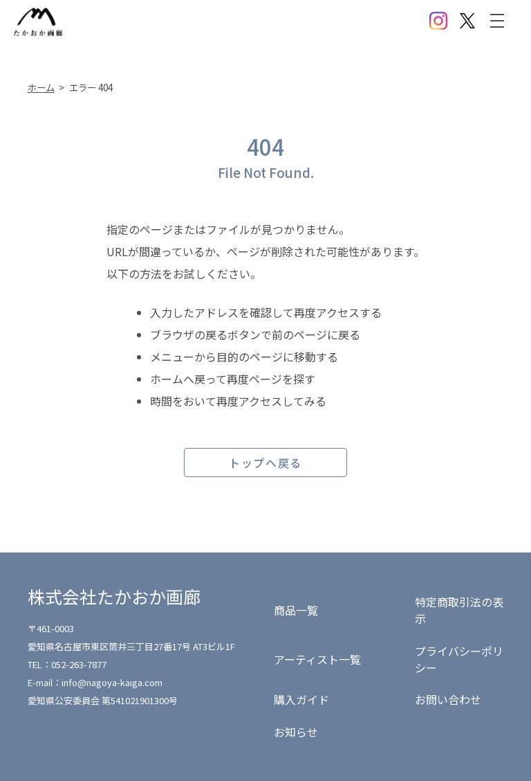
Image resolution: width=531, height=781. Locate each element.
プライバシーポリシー (459, 659)
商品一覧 (296, 610)
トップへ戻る (265, 462)
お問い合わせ (448, 699)
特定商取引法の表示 (459, 610)
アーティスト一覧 (317, 659)
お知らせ (296, 732)
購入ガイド (301, 699)
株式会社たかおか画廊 (114, 596)
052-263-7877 (78, 664)
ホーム (41, 87)
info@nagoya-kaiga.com (112, 682)
